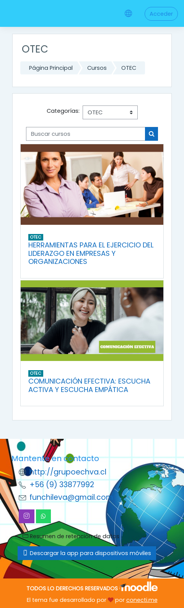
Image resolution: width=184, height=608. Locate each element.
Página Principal (51, 68)
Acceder (161, 14)
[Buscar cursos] (85, 134)
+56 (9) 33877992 (61, 484)
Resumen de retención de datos (71, 536)
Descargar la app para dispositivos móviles (87, 553)
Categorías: (63, 111)
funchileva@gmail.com (71, 497)
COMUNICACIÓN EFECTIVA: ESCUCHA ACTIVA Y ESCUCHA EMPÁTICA (89, 385)
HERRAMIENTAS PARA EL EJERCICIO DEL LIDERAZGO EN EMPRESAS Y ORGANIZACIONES (90, 253)
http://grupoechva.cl (67, 472)
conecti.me (142, 600)
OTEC (128, 68)
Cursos (97, 68)
